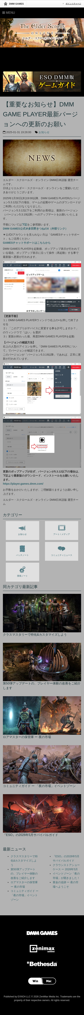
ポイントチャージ (73, 4)
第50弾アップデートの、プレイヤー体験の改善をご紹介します (24, 874)
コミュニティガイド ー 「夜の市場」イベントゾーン (24, 895)
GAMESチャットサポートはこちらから (27, 242)
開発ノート (22, 571)
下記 (24, 224)
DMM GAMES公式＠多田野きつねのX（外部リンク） (35, 228)
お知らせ (44, 132)
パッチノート (22, 550)
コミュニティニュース (61, 550)
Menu (8, 12)
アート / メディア (61, 529)
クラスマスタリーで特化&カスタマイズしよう (24, 861)
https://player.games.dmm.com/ (23, 483)
